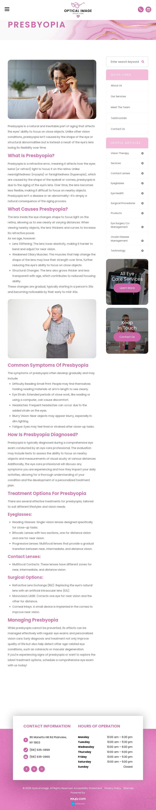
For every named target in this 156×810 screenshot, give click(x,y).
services (116, 163)
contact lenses (121, 173)
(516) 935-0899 (40, 749)
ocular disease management (121, 241)
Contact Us (118, 129)
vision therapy (120, 153)
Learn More (127, 290)
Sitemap (128, 788)
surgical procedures (124, 204)
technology (118, 253)
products (116, 214)
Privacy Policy (113, 788)
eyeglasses (118, 184)
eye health (118, 194)
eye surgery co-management (121, 227)
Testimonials (119, 118)
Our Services (119, 96)
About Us (116, 85)
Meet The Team (121, 107)
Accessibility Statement (88, 788)
